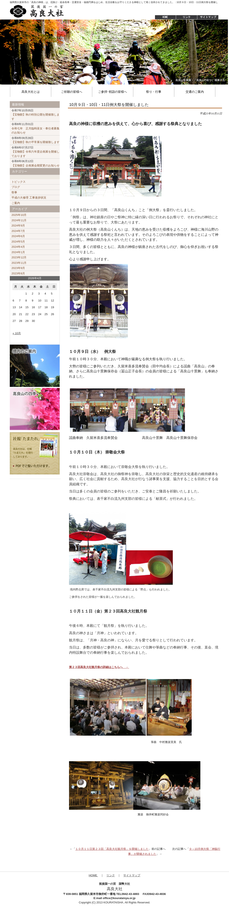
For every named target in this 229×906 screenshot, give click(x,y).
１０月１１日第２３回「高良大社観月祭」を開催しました (112, 849)
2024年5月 (18, 241)
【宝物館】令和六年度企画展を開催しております (35, 152)
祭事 (14, 192)
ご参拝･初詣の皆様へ (112, 91)
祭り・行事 (153, 91)
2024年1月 (18, 252)
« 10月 (17, 333)
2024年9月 (18, 225)
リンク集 (186, 17)
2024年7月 (18, 231)
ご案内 (16, 203)
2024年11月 (19, 220)
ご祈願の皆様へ (71, 91)
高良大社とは (30, 91)
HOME (163, 17)
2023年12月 (19, 257)
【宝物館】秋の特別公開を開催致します (35, 115)
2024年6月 (18, 236)
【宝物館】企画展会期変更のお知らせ (35, 163)
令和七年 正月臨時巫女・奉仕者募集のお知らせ (35, 128)
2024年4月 (18, 246)
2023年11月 (19, 262)
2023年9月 (18, 268)
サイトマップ (208, 17)
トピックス (19, 181)
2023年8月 (18, 273)
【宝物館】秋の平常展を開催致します (35, 140)
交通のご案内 (195, 91)
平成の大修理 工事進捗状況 (29, 197)
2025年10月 (19, 215)
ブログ (16, 187)
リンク (110, 875)
